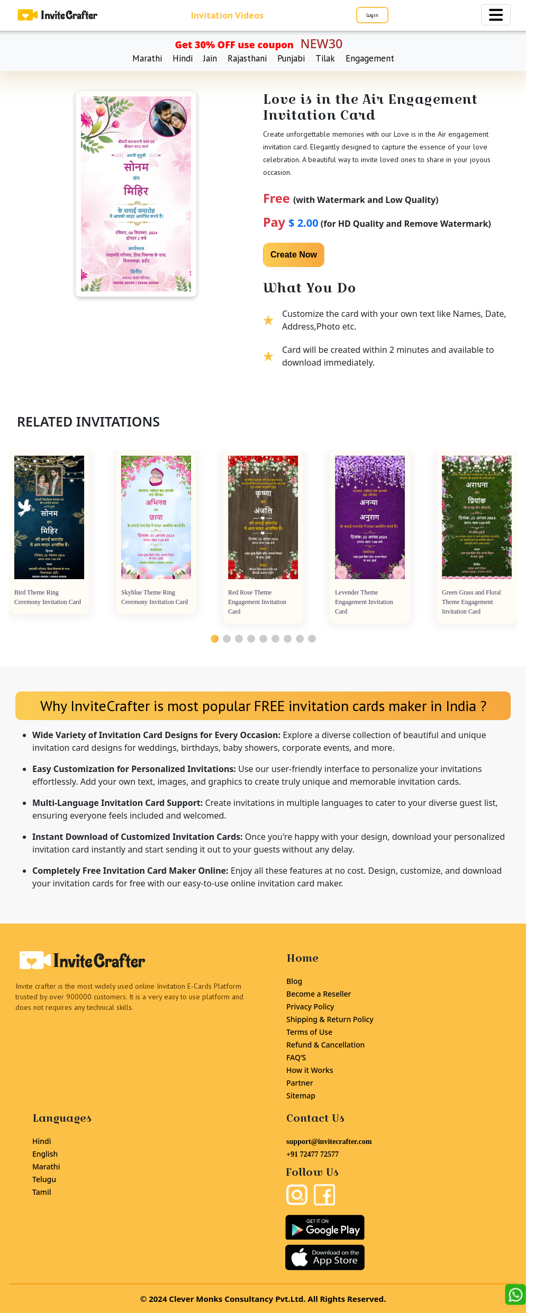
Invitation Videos (227, 15)
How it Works (309, 1070)
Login (372, 15)
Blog (294, 981)
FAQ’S (296, 1057)
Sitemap (300, 1095)
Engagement (370, 58)
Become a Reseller (318, 994)
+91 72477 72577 (312, 1154)
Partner (299, 1083)
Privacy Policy (310, 1006)
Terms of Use (309, 1032)
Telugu (44, 1179)
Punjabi (291, 58)
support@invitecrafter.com (329, 1142)
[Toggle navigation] (496, 14)
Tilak (325, 58)
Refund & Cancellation (325, 1045)
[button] (215, 639)
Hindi (183, 58)
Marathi (147, 58)
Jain (210, 58)
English (45, 1154)
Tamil (41, 1192)
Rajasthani (247, 58)
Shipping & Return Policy (330, 1019)
